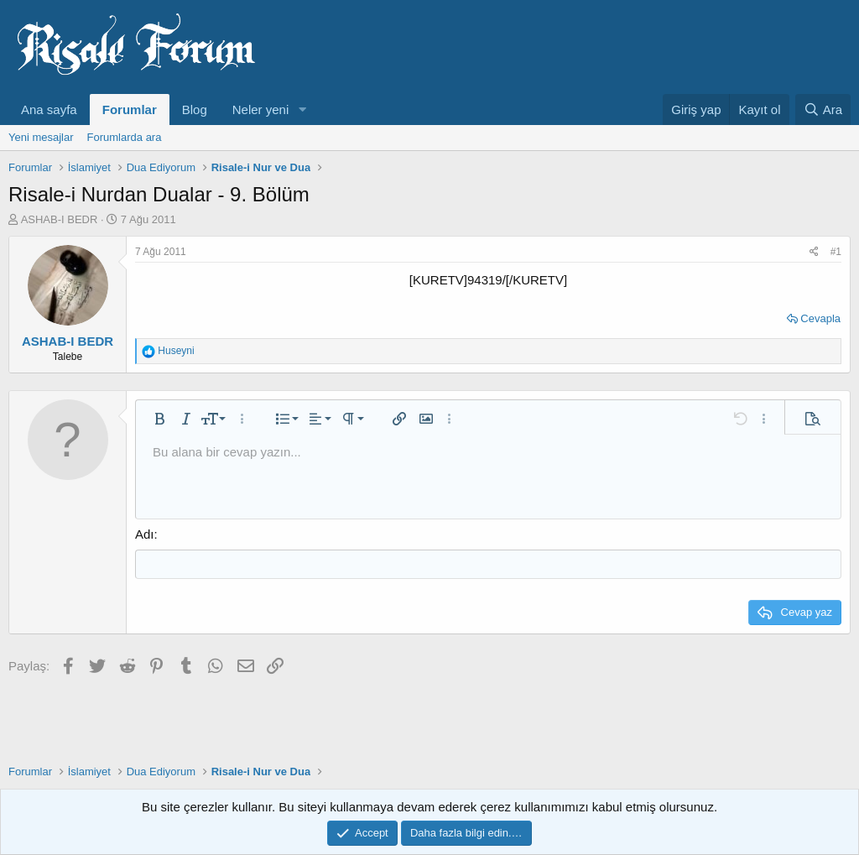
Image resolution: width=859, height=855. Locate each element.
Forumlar (129, 109)
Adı (144, 534)
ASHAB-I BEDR (59, 219)
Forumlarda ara (124, 137)
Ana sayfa (49, 109)
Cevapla (820, 318)
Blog (194, 109)
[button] (302, 109)
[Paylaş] (814, 252)
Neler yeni (260, 109)
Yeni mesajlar (41, 137)
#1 (835, 252)
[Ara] (823, 109)
